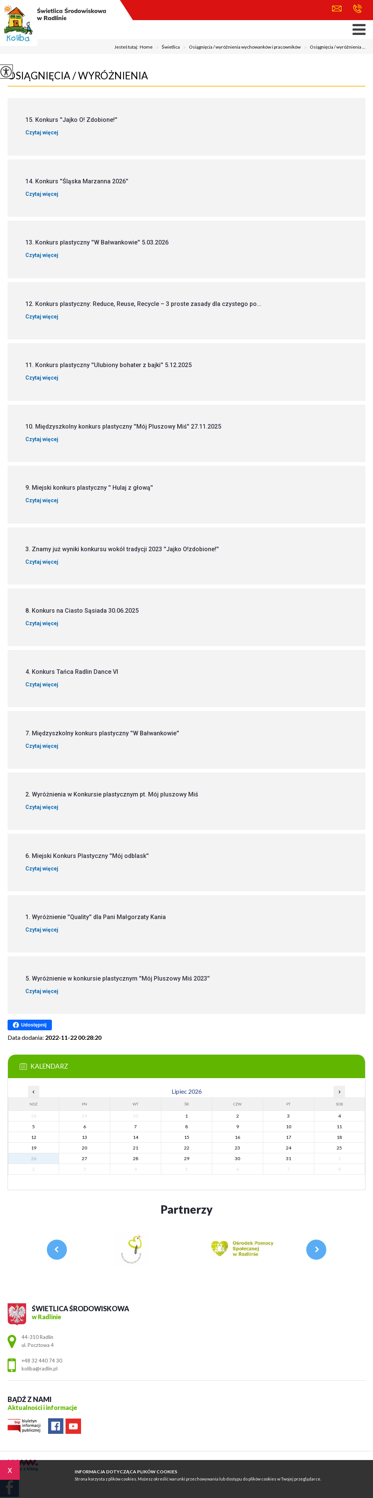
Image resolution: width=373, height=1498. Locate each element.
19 (33, 1148)
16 (237, 1137)
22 (186, 1148)
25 (339, 1148)
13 (84, 1137)
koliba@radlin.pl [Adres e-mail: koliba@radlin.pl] (40, 1369)
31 (288, 1158)
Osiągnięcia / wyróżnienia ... (333, 47)
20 (84, 1148)
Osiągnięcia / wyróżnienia (78, 75)
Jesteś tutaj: (127, 47)
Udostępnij (30, 1025)
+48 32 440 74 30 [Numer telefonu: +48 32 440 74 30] (42, 1361)
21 (135, 1148)
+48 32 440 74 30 (357, 9)
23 (237, 1148)
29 (186, 1158)
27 (84, 1158)
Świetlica (166, 47)
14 (135, 1137)
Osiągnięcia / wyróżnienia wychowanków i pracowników (240, 47)
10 (288, 1126)
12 (33, 1137)
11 (339, 1126)
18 (339, 1137)
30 (237, 1158)
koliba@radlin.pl (337, 8)
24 (288, 1148)
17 (288, 1137)
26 (33, 1158)
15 (186, 1137)
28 (135, 1158)
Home (146, 47)
